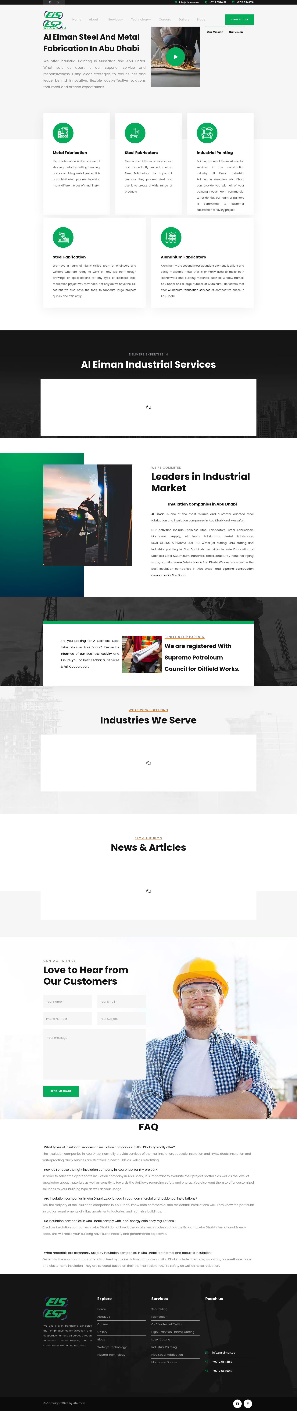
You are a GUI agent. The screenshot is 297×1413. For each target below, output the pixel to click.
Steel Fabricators (141, 152)
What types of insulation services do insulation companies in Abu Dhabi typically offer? (109, 1149)
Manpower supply (165, 536)
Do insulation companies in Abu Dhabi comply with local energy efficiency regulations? (109, 1223)
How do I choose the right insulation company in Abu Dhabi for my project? (100, 1171)
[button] (148, 1149)
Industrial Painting (215, 152)
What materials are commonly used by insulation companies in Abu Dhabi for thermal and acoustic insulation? (128, 1255)
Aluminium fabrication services (189, 290)
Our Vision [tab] (236, 32)
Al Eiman (158, 514)
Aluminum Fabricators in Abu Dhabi (192, 562)
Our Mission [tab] (215, 32)
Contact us (239, 19)
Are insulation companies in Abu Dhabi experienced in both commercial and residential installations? (120, 1200)
